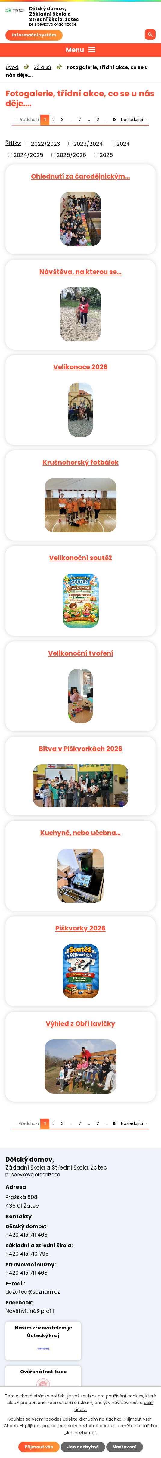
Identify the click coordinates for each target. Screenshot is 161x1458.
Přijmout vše (39, 1447)
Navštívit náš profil (29, 1311)
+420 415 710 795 (26, 1253)
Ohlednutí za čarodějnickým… (80, 176)
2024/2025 (28, 155)
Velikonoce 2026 (80, 366)
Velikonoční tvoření (80, 653)
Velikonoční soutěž (80, 557)
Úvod (12, 67)
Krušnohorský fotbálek (81, 462)
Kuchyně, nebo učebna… (80, 832)
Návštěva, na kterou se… (80, 271)
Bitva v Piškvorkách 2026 (80, 748)
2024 (123, 143)
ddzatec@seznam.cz (32, 1291)
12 (97, 120)
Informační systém (34, 35)
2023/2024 (88, 143)
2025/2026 (71, 155)
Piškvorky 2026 (80, 928)
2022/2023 (45, 143)
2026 (106, 155)
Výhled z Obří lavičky (80, 1023)
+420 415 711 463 (26, 1234)
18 (114, 120)
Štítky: (13, 143)
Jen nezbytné (83, 1447)
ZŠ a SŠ (42, 67)
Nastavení (125, 1447)
